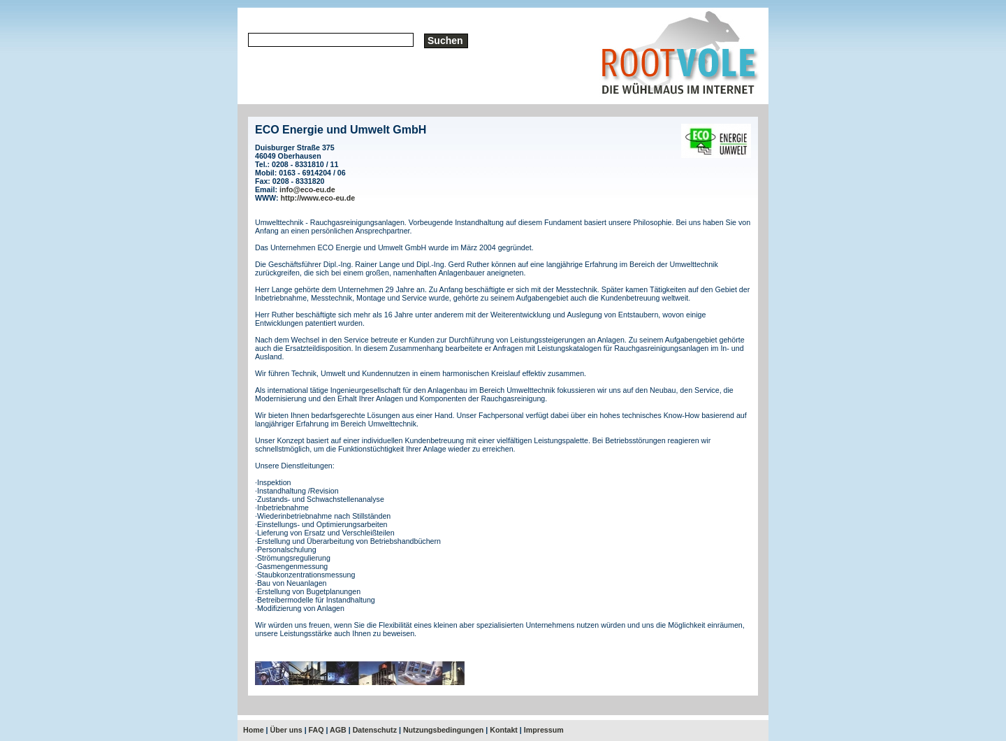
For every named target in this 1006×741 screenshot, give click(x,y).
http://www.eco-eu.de (318, 198)
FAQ (316, 730)
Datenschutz (375, 730)
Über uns (286, 730)
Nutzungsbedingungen (443, 730)
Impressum (544, 730)
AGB (338, 730)
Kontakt (504, 730)
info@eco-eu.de (307, 189)
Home (253, 730)
